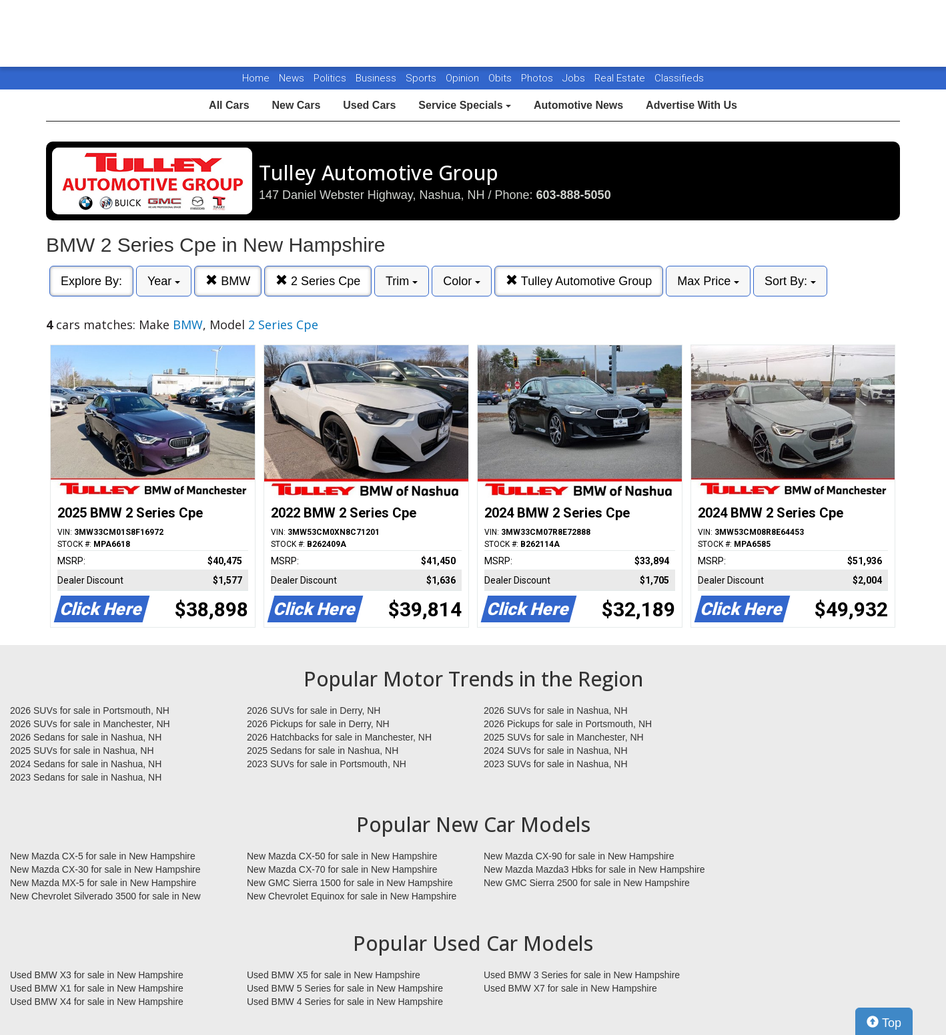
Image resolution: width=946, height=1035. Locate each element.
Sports (422, 78)
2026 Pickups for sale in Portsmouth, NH (568, 723)
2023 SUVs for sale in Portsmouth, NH (326, 764)
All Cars (229, 105)
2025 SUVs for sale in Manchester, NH (564, 737)
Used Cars (369, 105)
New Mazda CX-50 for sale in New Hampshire (342, 856)
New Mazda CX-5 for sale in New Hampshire (102, 856)
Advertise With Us (691, 105)
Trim (402, 281)
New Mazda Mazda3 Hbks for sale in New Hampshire (594, 869)
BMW (227, 281)
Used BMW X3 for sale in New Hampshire (96, 975)
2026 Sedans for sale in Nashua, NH (85, 737)
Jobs (575, 78)
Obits (501, 78)
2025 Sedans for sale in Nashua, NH (322, 750)
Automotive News (578, 105)
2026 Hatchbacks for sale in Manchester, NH (339, 737)
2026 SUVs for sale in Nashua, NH (556, 710)
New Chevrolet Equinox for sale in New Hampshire (351, 896)
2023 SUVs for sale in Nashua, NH (556, 764)
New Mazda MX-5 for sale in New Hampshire (103, 882)
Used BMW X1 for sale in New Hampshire (96, 988)
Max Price (708, 281)
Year (163, 281)
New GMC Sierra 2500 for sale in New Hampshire (587, 882)
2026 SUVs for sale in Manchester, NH (90, 723)
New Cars (296, 105)
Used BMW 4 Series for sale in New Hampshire (345, 1001)
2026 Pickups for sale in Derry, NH (318, 723)
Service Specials (464, 105)
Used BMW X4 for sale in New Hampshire (96, 1001)
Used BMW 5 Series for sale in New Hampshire (345, 988)
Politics (330, 78)
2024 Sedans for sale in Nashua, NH (85, 764)
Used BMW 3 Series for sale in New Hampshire (582, 975)
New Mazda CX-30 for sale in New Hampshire (105, 869)
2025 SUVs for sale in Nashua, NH (82, 750)
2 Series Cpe (318, 281)
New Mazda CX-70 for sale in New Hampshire (342, 869)
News (291, 78)
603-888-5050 (573, 195)
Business (377, 78)
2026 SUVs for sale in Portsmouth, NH (89, 710)
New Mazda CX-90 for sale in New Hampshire (579, 856)
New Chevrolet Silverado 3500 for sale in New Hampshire (105, 897)
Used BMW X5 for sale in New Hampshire (333, 975)
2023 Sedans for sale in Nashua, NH (85, 777)
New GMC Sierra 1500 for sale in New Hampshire (350, 882)
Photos (538, 78)
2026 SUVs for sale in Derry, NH (313, 710)
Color (461, 281)
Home (256, 78)
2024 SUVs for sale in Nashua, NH (556, 750)
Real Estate (621, 78)
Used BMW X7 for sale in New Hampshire (570, 988)
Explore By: (91, 281)
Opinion (464, 78)
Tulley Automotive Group (579, 281)
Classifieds (679, 78)
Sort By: (790, 281)
